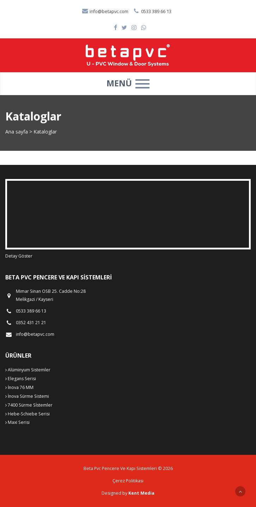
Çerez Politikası (128, 481)
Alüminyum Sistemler (27, 370)
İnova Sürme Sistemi (27, 396)
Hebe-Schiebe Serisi (27, 414)
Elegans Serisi (20, 379)
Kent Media (141, 493)
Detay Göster (18, 256)
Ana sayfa (16, 131)
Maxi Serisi (17, 422)
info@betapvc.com (104, 11)
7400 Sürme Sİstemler (29, 405)
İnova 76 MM (19, 387)
